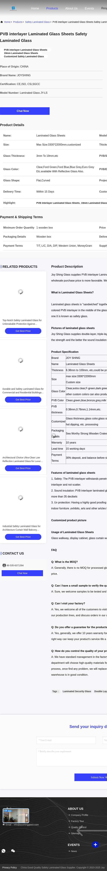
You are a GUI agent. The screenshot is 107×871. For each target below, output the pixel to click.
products (17, 22)
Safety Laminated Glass (37, 22)
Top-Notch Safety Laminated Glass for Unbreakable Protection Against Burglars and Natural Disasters (22, 324)
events (89, 8)
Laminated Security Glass (77, 691)
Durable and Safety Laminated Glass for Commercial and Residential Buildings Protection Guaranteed (23, 392)
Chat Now (25, 111)
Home (35, 8)
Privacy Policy (9, 867)
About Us (71, 8)
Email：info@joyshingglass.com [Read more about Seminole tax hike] (20, 824)
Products (52, 8)
